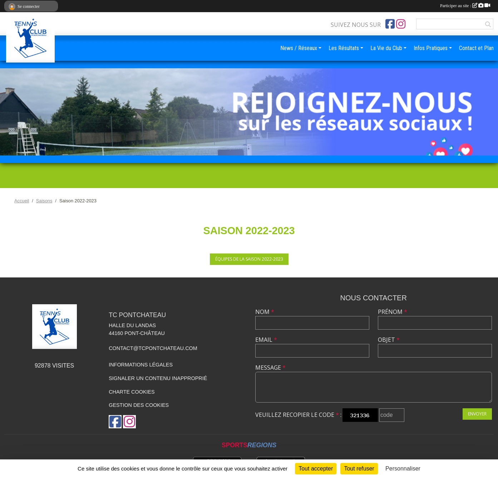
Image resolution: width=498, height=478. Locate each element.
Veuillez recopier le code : (298, 415)
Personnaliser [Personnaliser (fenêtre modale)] (402, 468)
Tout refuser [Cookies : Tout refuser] (359, 468)
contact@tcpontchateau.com (153, 348)
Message (270, 367)
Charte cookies (131, 392)
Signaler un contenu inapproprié (158, 378)
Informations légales (141, 365)
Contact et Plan (476, 48)
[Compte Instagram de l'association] (400, 24)
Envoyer (477, 414)
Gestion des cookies (139, 405)
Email (266, 340)
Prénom (392, 312)
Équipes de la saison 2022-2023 (249, 259)
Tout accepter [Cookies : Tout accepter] (316, 468)
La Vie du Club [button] (386, 48)
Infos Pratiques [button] (431, 48)
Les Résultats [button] (344, 48)
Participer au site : (465, 5)
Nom (264, 312)
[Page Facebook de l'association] (390, 24)
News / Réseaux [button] (298, 48)
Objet (389, 340)
